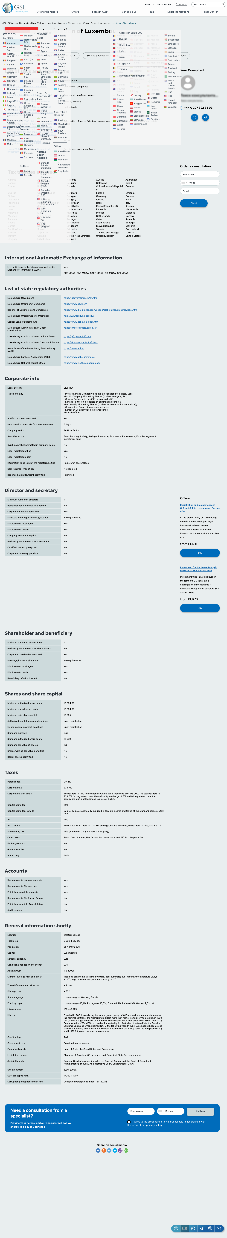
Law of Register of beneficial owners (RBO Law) (32, 97)
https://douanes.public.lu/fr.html (81, 344)
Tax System (151, 55)
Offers (75, 11)
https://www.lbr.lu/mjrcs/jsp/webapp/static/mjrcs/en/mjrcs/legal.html (100, 312)
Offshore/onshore (47, 11)
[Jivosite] (175, 1228)
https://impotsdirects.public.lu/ (80, 330)
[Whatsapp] (193, 1228)
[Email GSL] (219, 1228)
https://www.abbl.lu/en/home (79, 359)
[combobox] (184, 185)
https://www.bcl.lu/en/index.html (81, 324)
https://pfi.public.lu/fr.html (77, 338)
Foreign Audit (100, 11)
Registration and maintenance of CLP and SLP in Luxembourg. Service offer (200, 510)
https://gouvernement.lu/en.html (80, 300)
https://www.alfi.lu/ (74, 350)
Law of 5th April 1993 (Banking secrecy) (28, 103)
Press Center (210, 11)
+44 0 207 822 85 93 (156, 4)
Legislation (128, 55)
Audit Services (177, 55)
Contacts (179, 4)
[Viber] (210, 1228)
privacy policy (154, 1126)
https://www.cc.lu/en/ (75, 306)
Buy (200, 554)
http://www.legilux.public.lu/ (79, 318)
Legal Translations (178, 11)
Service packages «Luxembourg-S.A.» (30, 55)
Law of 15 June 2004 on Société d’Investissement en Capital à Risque (27, 144)
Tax (152, 11)
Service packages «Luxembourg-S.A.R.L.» (86, 55)
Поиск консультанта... (199, 98)
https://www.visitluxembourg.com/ (82, 365)
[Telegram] (202, 1228)
